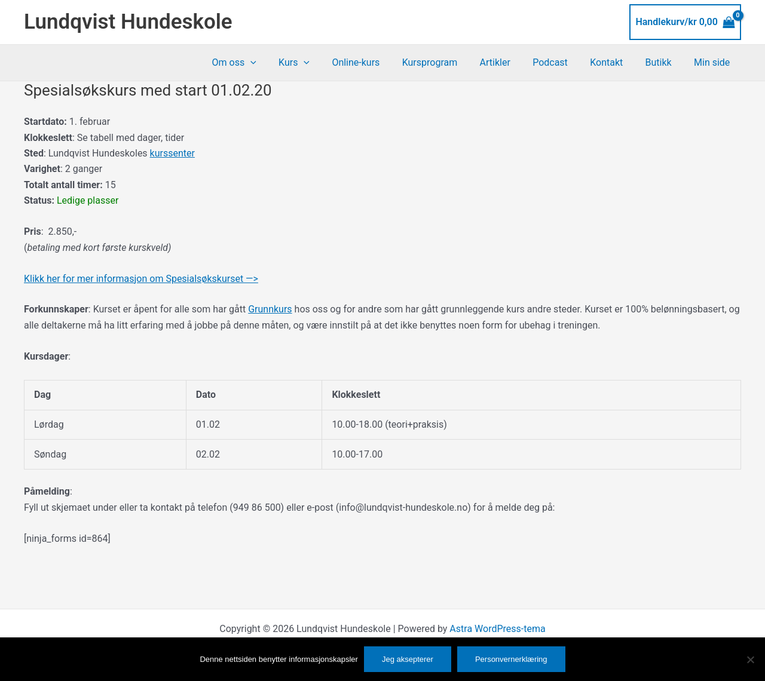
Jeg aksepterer (407, 659)
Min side (714, 62)
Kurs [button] (317, 63)
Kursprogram (447, 62)
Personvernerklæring (511, 659)
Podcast (561, 62)
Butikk (663, 62)
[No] (750, 659)
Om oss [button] (261, 63)
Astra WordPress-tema (497, 628)
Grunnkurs (270, 309)
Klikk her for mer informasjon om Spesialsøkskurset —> (141, 278)
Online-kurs (376, 62)
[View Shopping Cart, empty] (685, 22)
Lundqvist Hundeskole (128, 22)
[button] (277, 63)
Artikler (509, 62)
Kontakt (614, 62)
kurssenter (172, 153)
